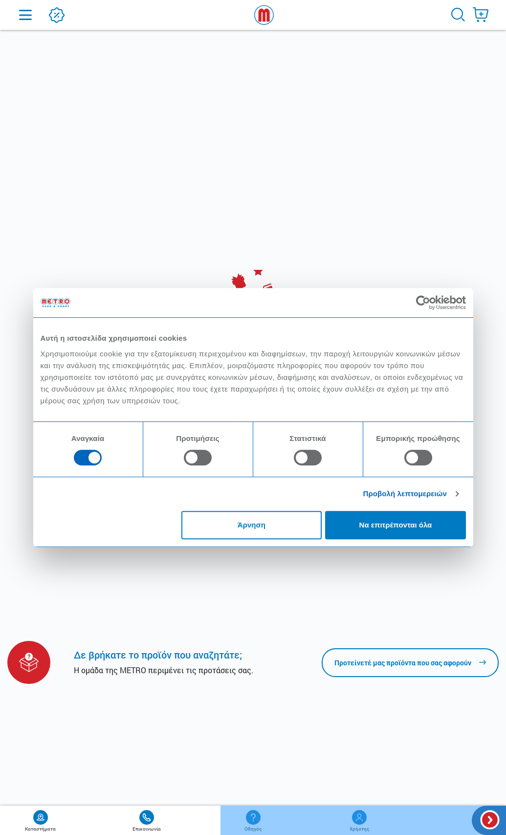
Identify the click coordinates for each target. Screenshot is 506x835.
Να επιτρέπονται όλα (395, 525)
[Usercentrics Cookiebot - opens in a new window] (423, 302)
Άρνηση (251, 525)
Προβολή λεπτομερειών (405, 493)
